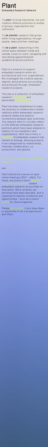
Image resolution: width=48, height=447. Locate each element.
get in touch (17, 208)
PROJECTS (19, 97)
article (5, 202)
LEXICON (7, 137)
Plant (9, 5)
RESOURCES (22, 100)
